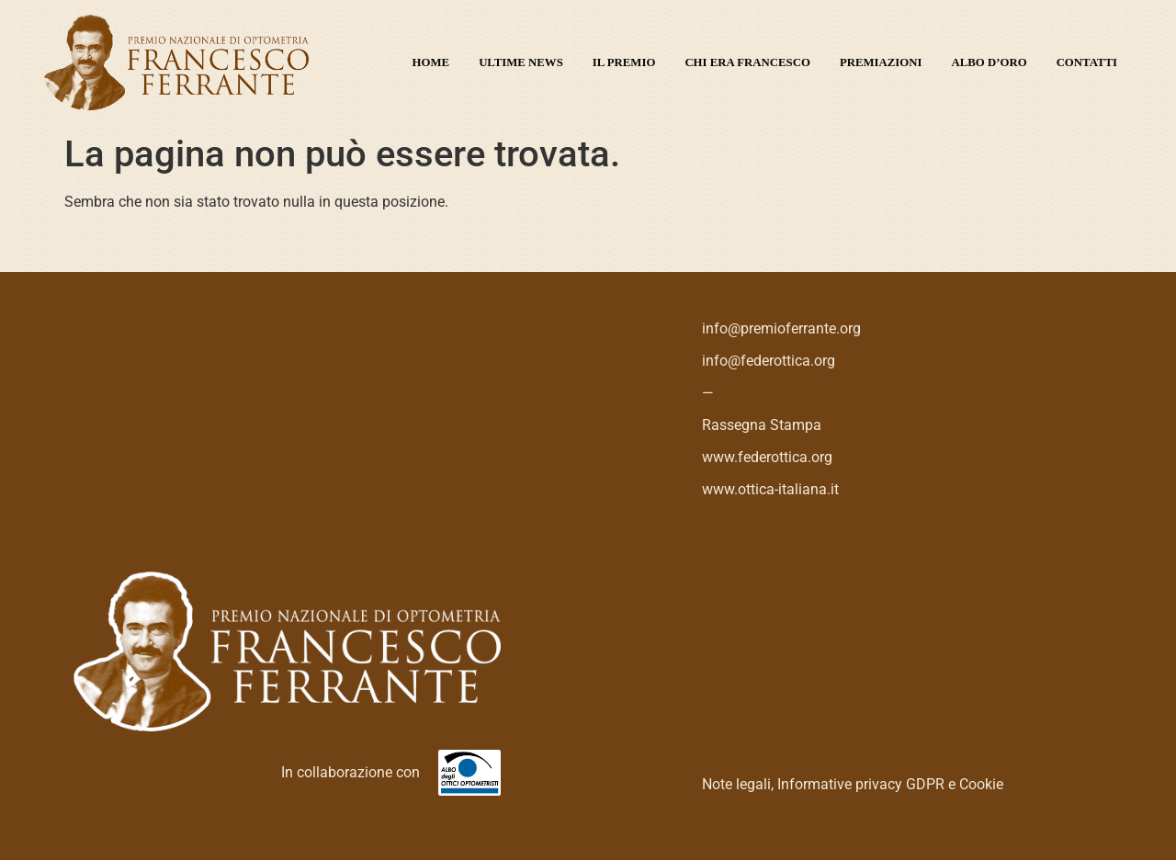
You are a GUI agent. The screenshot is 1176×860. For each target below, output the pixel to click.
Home (431, 62)
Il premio (624, 62)
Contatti (1087, 62)
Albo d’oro (989, 62)
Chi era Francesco (747, 62)
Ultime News (521, 62)
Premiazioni (881, 62)
